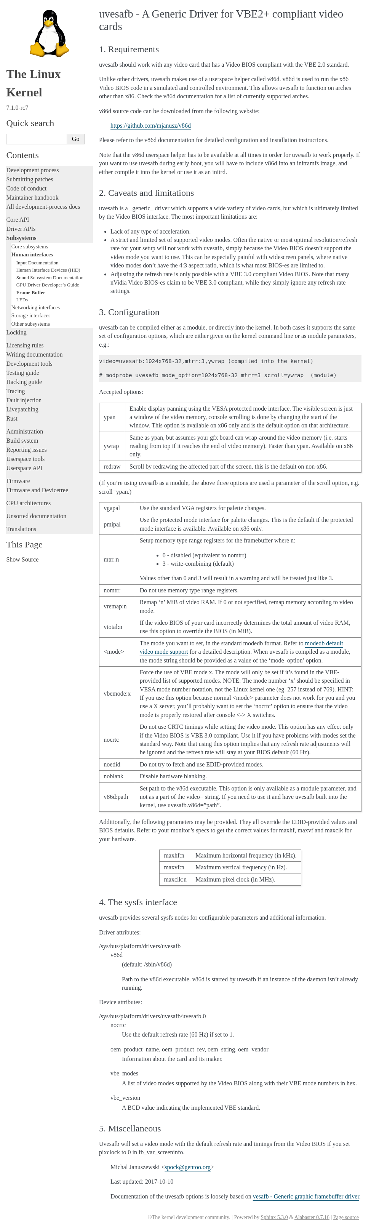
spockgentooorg (188, 1167)
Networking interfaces (35, 307)
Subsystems (21, 238)
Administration (24, 431)
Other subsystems (30, 324)
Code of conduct (26, 188)
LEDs (22, 299)
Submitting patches (29, 179)
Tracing (15, 391)
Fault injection (24, 400)
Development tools (29, 363)
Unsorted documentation (36, 516)
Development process (32, 170)
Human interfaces (32, 254)
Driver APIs (20, 229)
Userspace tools (25, 459)
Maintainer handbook (32, 197)
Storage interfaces (31, 315)
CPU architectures (28, 503)
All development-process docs (43, 206)
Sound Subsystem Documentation (49, 277)
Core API (17, 219)
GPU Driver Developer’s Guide (47, 285)
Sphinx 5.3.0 (274, 1217)
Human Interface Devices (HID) (48, 270)
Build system (22, 440)
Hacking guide (24, 382)
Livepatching (22, 409)
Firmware (18, 481)
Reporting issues (26, 449)
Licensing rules (24, 345)
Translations (21, 529)
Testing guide (22, 373)
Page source (346, 1217)
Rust (11, 418)
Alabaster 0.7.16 (311, 1217)
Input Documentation (37, 263)
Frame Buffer (30, 292)
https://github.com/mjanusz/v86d (150, 125)
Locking (16, 332)
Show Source (22, 559)
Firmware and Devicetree (37, 490)
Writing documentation (34, 354)
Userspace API (24, 468)
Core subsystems (29, 246)
